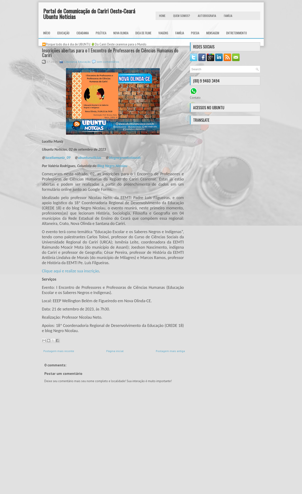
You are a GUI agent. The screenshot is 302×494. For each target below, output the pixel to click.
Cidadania (82, 33)
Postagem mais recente (58, 351)
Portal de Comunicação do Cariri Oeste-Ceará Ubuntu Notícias (89, 14)
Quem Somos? (181, 16)
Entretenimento (236, 33)
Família (179, 33)
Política (101, 33)
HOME (162, 16)
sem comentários (108, 61)
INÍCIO (46, 33)
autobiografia (207, 16)
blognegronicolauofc (125, 157)
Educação (63, 33)
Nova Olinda (120, 33)
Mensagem (212, 33)
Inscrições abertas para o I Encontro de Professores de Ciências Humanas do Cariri (110, 52)
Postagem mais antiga (170, 351)
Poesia (195, 33)
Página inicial (115, 351)
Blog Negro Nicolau (112, 166)
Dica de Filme (143, 33)
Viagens (163, 33)
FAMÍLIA (228, 16)
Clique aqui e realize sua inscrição (70, 271)
